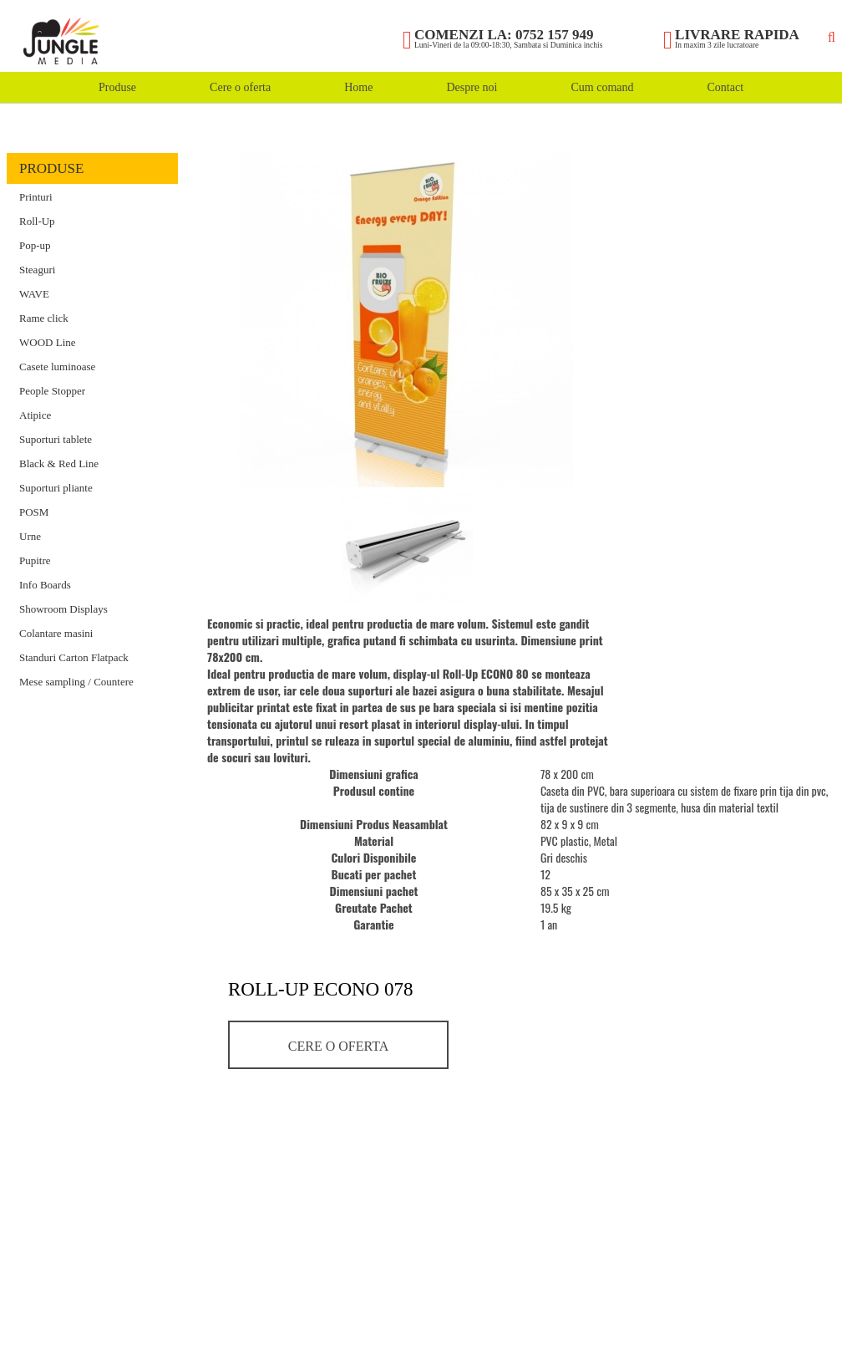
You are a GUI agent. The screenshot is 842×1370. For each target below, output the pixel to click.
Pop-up (35, 245)
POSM (33, 512)
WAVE (34, 294)
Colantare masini (56, 633)
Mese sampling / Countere (76, 681)
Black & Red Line (59, 463)
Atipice (35, 415)
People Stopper (52, 391)
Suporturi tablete (55, 439)
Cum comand (602, 87)
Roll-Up (37, 221)
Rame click (43, 318)
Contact (725, 87)
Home (358, 87)
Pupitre (35, 560)
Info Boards (45, 584)
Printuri (36, 197)
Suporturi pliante (56, 487)
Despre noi (471, 87)
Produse (117, 87)
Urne (30, 536)
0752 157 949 (554, 35)
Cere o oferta (240, 87)
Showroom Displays (63, 609)
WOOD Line (47, 342)
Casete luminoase (57, 366)
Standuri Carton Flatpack (74, 657)
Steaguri (37, 269)
